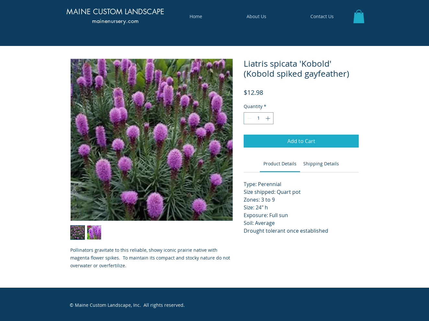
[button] (359, 16)
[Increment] (268, 118)
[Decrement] (249, 118)
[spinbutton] (258, 118)
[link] (279, 163)
